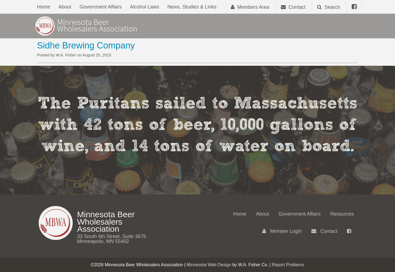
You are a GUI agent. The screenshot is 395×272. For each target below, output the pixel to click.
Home (43, 7)
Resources (342, 214)
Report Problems (288, 264)
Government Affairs (101, 7)
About (64, 7)
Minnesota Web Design (209, 264)
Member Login (282, 231)
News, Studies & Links (191, 7)
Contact (324, 231)
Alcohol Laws (144, 7)
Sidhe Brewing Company (86, 45)
